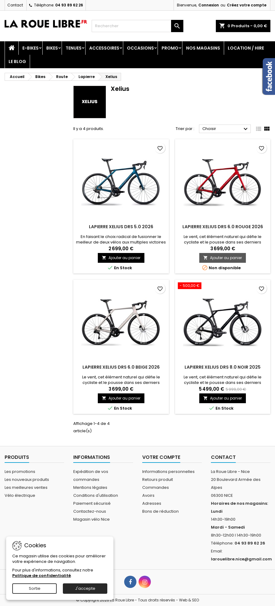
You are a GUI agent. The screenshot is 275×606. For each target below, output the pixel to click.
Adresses (151, 503)
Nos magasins (203, 48)
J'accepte (85, 588)
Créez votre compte (246, 5)
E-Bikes (30, 48)
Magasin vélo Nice (91, 519)
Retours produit (157, 479)
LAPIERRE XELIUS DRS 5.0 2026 (121, 227)
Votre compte (161, 457)
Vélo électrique (20, 495)
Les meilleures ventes (26, 487)
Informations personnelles (168, 471)
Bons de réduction (160, 511)
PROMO (170, 48)
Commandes (155, 487)
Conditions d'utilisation (95, 495)
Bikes (52, 48)
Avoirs (148, 495)
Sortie (34, 588)
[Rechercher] (137, 26)
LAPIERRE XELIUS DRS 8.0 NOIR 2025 (223, 367)
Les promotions (20, 471)
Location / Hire (246, 48)
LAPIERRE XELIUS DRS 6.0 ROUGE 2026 (222, 227)
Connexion (208, 5)
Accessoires (104, 48)
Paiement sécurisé (92, 503)
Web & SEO (189, 600)
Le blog (17, 61)
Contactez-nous (89, 511)
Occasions (140, 48)
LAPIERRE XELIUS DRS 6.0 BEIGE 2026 (121, 367)
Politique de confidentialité (41, 575)
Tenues (74, 48)
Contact (15, 5)
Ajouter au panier (121, 257)
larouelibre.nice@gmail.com (241, 559)
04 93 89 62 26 (69, 5)
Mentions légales (90, 487)
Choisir (225, 129)
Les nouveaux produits (27, 479)
